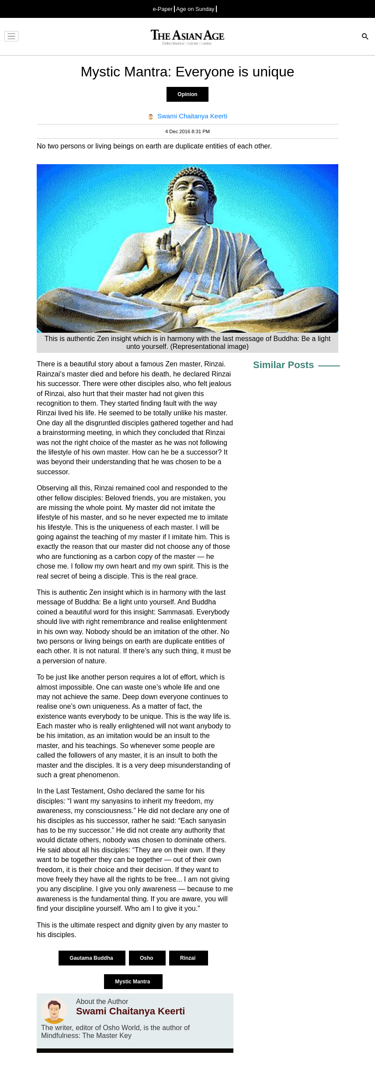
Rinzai (188, 958)
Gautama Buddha (92, 958)
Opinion (187, 94)
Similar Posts (283, 364)
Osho (147, 958)
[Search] (365, 37)
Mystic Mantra (133, 982)
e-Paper (163, 9)
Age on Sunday (195, 9)
